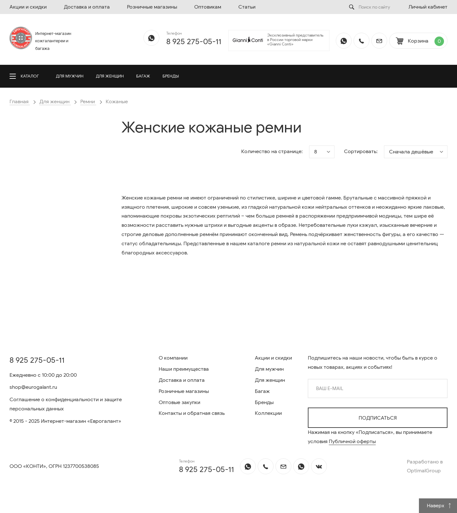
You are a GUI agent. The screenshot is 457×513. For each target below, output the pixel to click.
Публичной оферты (352, 441)
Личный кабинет (427, 7)
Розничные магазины (152, 7)
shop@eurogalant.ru (33, 387)
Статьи (246, 7)
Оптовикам (207, 7)
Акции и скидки (28, 7)
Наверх (439, 506)
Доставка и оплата (87, 7)
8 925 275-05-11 (193, 41)
